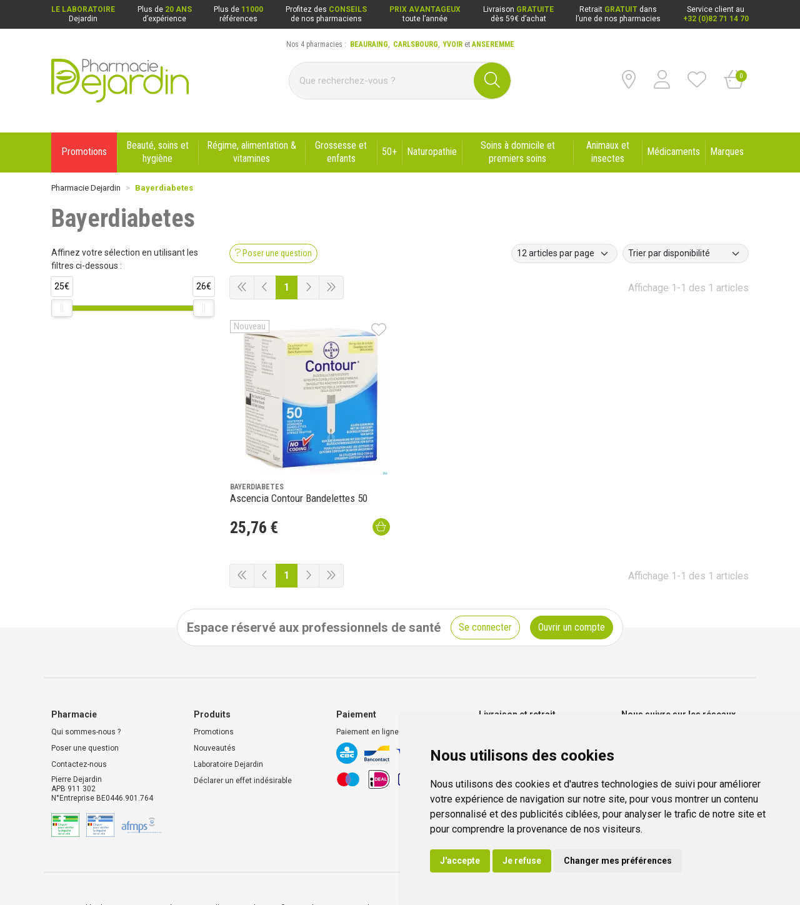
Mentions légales (81, 869)
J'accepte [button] (460, 861)
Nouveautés (215, 709)
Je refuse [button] (521, 861)
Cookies (254, 869)
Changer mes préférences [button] (618, 861)
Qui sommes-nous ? (86, 693)
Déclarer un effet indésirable (243, 742)
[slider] (61, 308)
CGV (130, 869)
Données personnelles (189, 869)
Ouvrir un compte (571, 588)
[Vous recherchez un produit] (381, 80)
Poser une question (85, 709)
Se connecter (485, 588)
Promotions (214, 693)
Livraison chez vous (513, 693)
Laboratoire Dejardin (228, 725)
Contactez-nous (79, 725)
